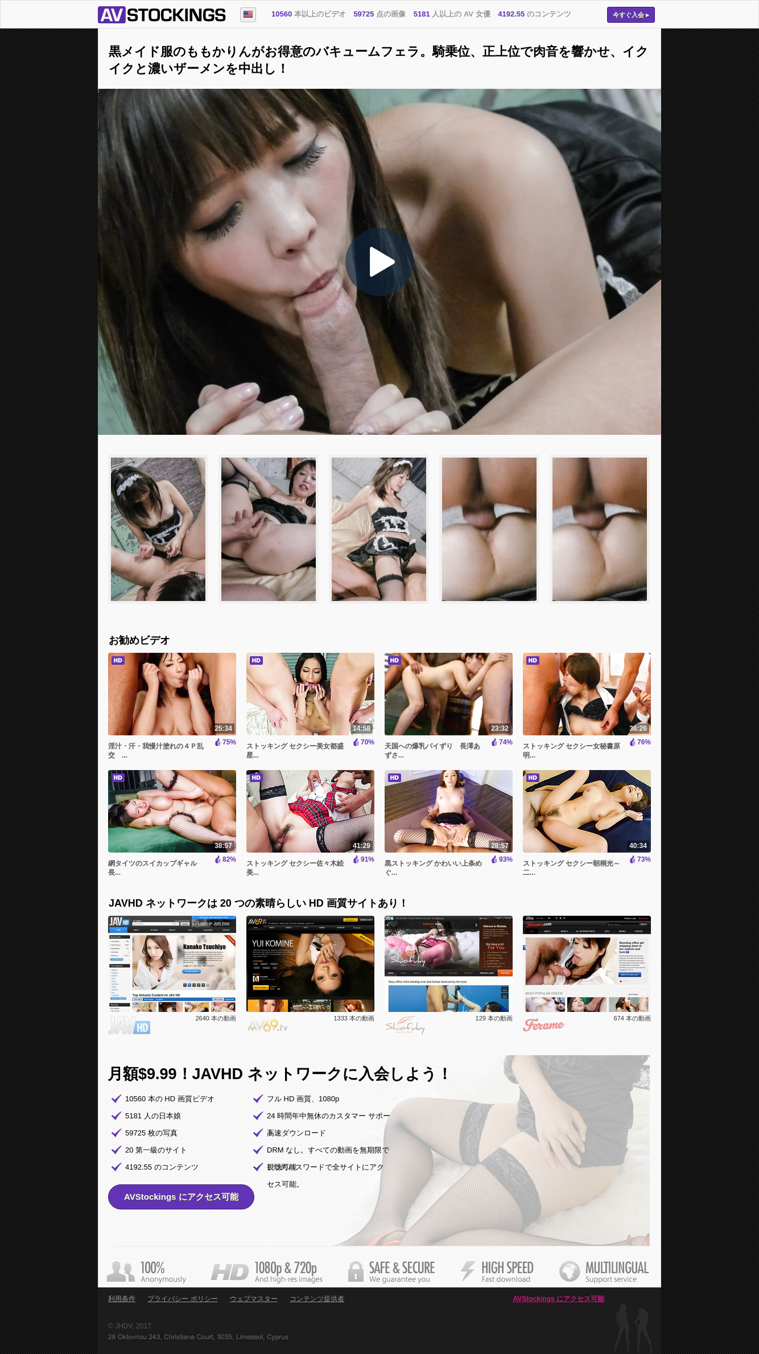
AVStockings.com (162, 14)
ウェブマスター (254, 1299)
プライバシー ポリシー (182, 1299)
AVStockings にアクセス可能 (181, 1196)
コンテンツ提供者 (317, 1299)
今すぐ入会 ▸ (631, 14)
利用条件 (121, 1299)
